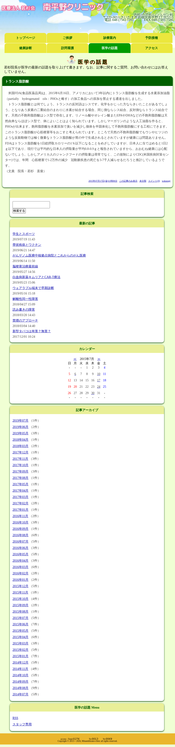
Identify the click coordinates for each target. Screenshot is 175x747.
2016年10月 (20, 522)
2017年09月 (20, 471)
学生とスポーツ (24, 234)
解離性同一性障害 (25, 299)
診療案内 (109, 38)
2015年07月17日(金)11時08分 (102, 181)
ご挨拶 (67, 38)
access (63, 739)
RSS (15, 718)
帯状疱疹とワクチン (27, 244)
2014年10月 (20, 675)
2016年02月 (20, 573)
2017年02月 (20, 503)
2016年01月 (20, 579)
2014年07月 (20, 694)
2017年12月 (20, 452)
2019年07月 (20, 420)
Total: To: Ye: (90, 739)
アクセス (151, 48)
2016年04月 (20, 560)
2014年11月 (20, 669)
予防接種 (151, 38)
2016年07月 (20, 541)
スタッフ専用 (22, 724)
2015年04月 (20, 637)
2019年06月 (20, 427)
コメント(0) (154, 181)
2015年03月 (20, 643)
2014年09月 (20, 681)
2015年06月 (20, 624)
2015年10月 (20, 599)
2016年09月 (20, 529)
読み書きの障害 (24, 310)
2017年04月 (20, 490)
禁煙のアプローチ (25, 320)
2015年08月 (20, 611)
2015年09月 (20, 605)
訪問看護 (67, 48)
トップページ (25, 38)
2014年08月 (20, 688)
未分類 (142, 181)
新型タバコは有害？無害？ (32, 331)
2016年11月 (20, 516)
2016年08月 (20, 535)
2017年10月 (20, 465)
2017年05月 (20, 484)
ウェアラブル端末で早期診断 (33, 288)
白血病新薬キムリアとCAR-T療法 (36, 277)
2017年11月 (20, 458)
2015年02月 (20, 649)
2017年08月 (20, 478)
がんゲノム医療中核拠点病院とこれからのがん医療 (49, 255)
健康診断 (25, 48)
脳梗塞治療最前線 (25, 266)
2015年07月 (20, 618)
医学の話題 (110, 48)
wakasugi (166, 181)
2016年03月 (20, 567)
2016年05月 (20, 554)
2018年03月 (20, 446)
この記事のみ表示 (128, 181)
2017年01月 (20, 509)
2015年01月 (20, 656)
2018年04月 (20, 439)
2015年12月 (20, 586)
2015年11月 (20, 592)
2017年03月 (20, 497)
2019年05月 (20, 433)
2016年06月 (20, 548)
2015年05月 (20, 630)
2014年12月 (20, 662)
